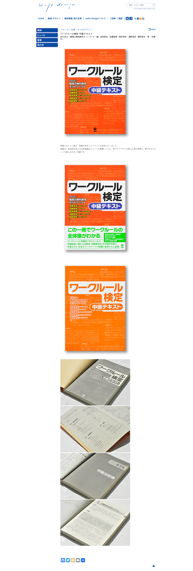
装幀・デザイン (54, 18)
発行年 (47, 45)
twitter (127, 18)
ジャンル (47, 35)
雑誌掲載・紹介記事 (73, 18)
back (152, 29)
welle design (57, 8)
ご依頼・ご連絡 (116, 18)
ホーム (41, 18)
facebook (130, 18)
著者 (47, 40)
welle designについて (96, 18)
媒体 (47, 30)
